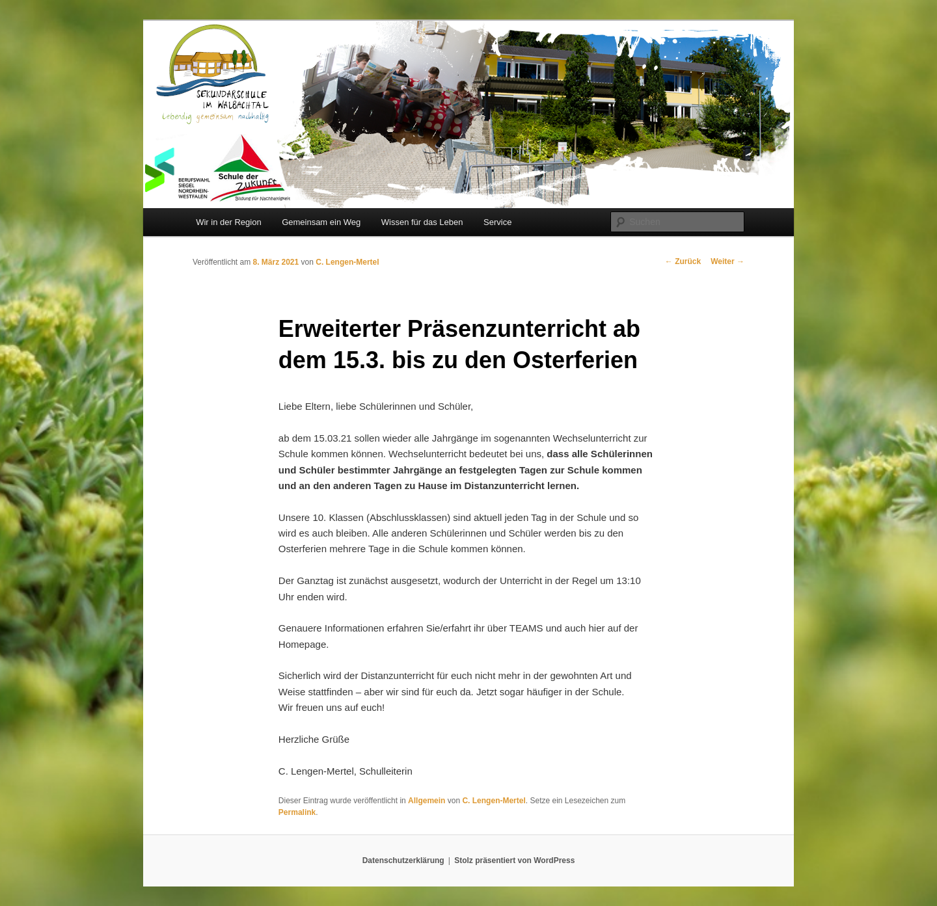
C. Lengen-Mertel (347, 262)
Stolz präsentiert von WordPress (514, 860)
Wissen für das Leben (422, 222)
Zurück (683, 261)
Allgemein (426, 800)
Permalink (297, 812)
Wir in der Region (228, 222)
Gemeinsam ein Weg (321, 222)
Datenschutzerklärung (403, 860)
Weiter (727, 261)
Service (497, 222)
